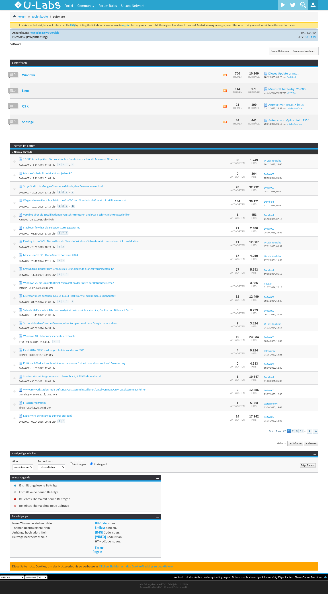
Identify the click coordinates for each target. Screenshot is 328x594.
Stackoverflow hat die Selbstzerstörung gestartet (51, 227)
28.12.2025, (273, 164)
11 (301, 431)
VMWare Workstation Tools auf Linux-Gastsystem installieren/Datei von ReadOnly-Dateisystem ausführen (84, 389)
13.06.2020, (273, 407)
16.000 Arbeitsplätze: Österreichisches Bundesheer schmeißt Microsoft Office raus (71, 159)
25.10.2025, (273, 219)
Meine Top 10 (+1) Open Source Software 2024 (50, 255)
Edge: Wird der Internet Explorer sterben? (47, 415)
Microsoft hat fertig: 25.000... (288, 89)
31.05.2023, (273, 354)
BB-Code (101, 523)
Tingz (22, 407)
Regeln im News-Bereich (44, 32)
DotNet (23, 355)
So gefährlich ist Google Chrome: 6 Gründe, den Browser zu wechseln (63, 186)
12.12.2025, (273, 178)
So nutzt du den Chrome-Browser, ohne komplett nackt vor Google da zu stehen (70, 323)
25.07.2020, (273, 394)
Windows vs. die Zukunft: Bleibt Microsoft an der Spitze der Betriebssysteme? (68, 283)
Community (85, 6)
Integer (23, 287)
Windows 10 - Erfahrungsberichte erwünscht (49, 336)
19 (73, 205)
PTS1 (21, 342)
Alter (15, 461)
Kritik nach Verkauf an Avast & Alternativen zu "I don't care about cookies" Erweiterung (74, 363)
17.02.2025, (273, 246)
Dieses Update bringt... (283, 73)
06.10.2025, (273, 232)
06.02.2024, (273, 314)
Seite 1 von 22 (277, 431)
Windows (28, 75)
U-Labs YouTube (295, 108)
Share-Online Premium (308, 577)
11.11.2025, (273, 205)
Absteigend (98, 464)
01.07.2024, (273, 287)
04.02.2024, (273, 327)
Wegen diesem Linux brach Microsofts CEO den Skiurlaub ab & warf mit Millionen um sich (75, 200)
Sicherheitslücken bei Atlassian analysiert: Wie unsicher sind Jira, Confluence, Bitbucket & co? (78, 310)
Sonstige (28, 122)
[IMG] (99, 532)
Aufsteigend (78, 464)
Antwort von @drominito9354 (288, 120)
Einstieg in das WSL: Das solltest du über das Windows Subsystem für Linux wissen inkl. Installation (81, 241)
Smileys (100, 528)
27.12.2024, (273, 260)
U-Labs (189, 577)
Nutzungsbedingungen (216, 577)
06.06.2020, (273, 420)
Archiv (198, 577)
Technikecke (40, 17)
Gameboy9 (25, 394)
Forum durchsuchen (303, 51)
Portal (68, 6)
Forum (22, 17)
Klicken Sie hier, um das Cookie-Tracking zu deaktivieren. (137, 566)
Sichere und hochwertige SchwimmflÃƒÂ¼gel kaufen (262, 577)
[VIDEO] (100, 537)
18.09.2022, (273, 367)
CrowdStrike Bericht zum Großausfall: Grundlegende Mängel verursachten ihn (68, 268)
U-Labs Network (132, 6)
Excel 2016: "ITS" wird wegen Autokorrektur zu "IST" (53, 350)
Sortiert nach (45, 461)
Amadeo (23, 219)
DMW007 (18, 37)
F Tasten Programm (34, 402)
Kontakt (178, 577)
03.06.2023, (273, 341)
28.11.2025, (273, 191)
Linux (25, 91)
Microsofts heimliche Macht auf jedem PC (47, 173)
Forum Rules (108, 6)
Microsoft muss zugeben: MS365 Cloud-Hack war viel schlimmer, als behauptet (69, 295)
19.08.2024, (273, 273)
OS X (25, 106)
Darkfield (291, 77)
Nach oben (310, 443)
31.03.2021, (273, 381)
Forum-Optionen (279, 51)
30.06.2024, (273, 300)
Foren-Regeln (98, 550)
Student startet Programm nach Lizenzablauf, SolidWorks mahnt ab (62, 376)
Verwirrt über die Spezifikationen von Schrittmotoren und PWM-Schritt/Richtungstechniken (76, 214)
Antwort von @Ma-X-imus (285, 105)
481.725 (310, 37)
